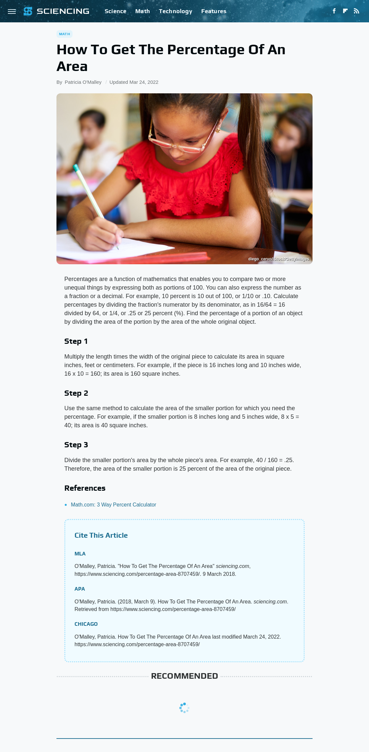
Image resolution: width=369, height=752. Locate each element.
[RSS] (356, 11)
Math (142, 11)
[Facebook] (334, 11)
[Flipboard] (345, 11)
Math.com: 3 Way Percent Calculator (113, 504)
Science (115, 11)
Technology (175, 11)
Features (214, 11)
